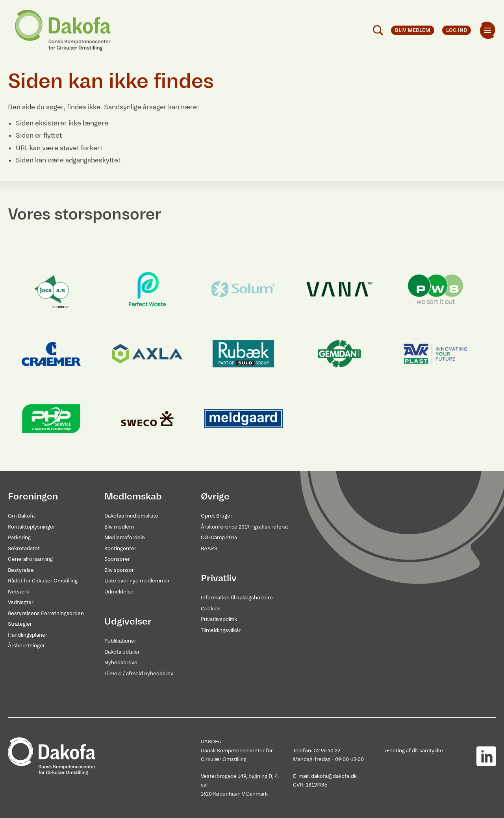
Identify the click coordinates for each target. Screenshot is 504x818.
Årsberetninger (26, 645)
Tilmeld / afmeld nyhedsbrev (138, 673)
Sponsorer (117, 559)
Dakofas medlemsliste (131, 515)
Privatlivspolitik (219, 619)
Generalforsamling (30, 559)
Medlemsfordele (124, 537)
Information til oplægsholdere (237, 597)
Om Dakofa (21, 515)
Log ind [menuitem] (456, 30)
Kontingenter (120, 548)
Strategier (20, 624)
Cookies (210, 608)
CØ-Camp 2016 (219, 537)
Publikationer (120, 640)
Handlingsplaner (27, 635)
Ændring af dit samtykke (414, 750)
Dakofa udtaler (122, 652)
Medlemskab (133, 496)
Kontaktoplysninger (31, 526)
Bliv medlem (119, 526)
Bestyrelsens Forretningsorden (46, 613)
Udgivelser (128, 621)
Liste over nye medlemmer (137, 580)
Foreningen (33, 496)
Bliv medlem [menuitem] (412, 30)
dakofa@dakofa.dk (334, 776)
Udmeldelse (118, 591)
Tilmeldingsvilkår (221, 630)
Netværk (18, 591)
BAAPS (209, 548)
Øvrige (215, 496)
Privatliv (219, 578)
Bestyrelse (21, 570)
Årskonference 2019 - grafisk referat (244, 526)
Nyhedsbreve (120, 662)
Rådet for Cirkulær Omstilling (43, 580)
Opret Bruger (216, 515)
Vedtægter (20, 602)
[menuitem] (487, 30)
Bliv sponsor (119, 570)
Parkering (19, 537)
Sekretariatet (24, 548)
